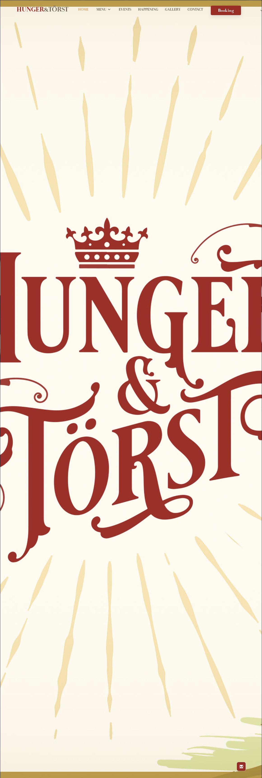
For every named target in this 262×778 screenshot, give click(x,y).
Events (125, 10)
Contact (195, 10)
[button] (103, 10)
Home (83, 10)
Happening (148, 10)
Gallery (173, 10)
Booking (226, 11)
